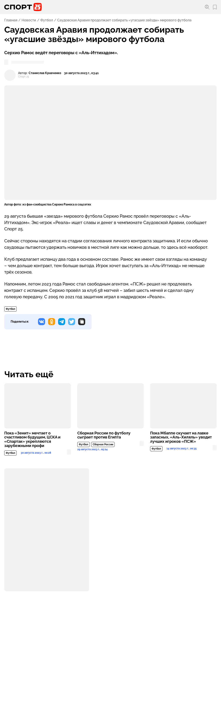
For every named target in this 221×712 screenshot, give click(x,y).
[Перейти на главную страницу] (23, 7)
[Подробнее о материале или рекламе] (46, 529)
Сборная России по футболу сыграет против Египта (103, 435)
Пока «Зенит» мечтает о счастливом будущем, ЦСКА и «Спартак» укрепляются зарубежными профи (32, 439)
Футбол (46, 20)
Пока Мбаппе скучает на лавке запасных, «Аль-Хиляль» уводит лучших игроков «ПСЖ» (181, 437)
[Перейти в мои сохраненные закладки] (215, 7)
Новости (29, 20)
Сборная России (103, 444)
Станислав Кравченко (45, 73)
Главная (10, 20)
